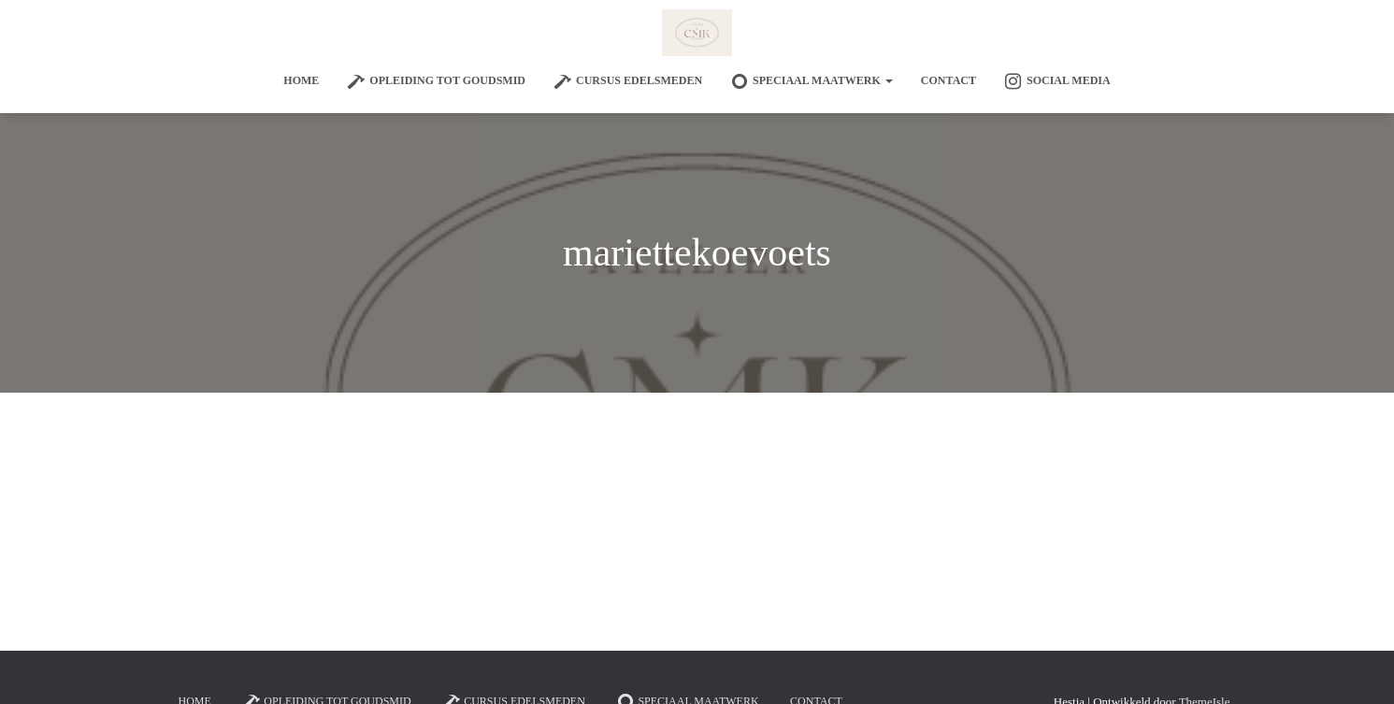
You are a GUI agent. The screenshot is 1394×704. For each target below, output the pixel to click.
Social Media (1057, 81)
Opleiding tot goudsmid (436, 81)
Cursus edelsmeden (627, 81)
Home (301, 80)
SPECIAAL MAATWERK (811, 81)
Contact (948, 80)
